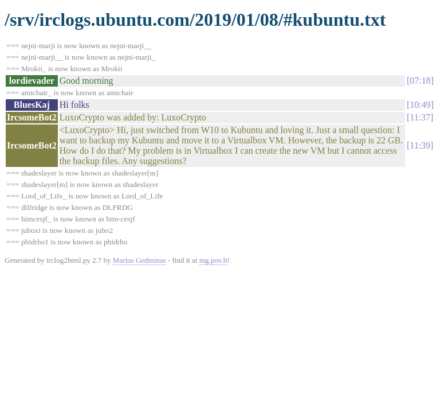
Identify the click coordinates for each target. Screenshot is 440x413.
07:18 (420, 80)
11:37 (420, 117)
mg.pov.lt (213, 260)
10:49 (420, 105)
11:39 (420, 145)
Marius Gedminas (139, 260)
